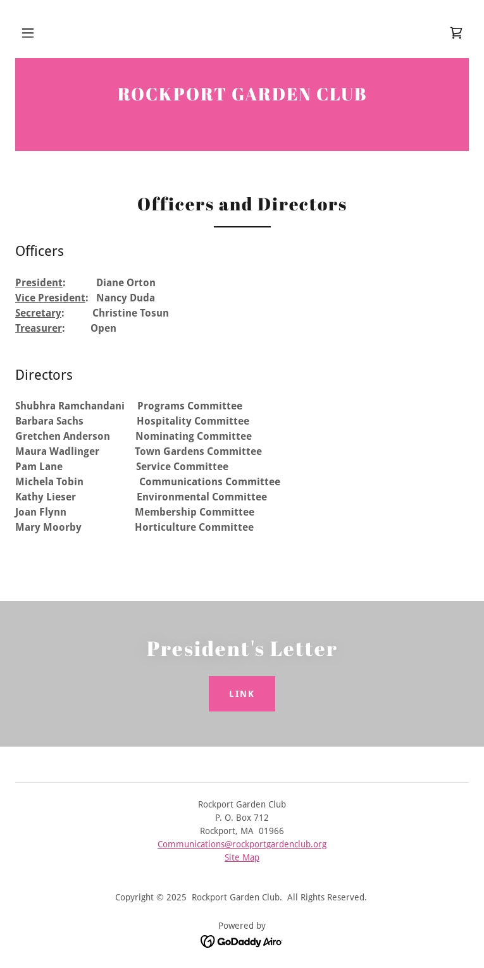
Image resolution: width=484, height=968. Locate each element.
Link (242, 694)
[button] (27, 32)
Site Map (242, 857)
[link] (456, 32)
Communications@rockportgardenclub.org (242, 844)
